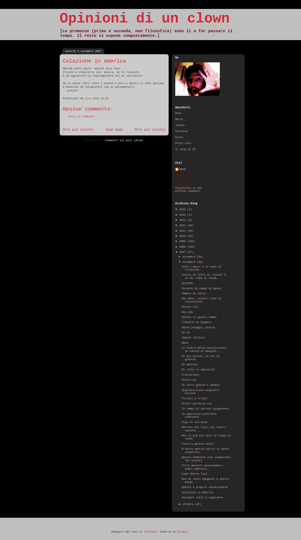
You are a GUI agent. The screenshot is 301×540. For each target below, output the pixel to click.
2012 (183, 225)
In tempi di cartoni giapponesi (205, 408)
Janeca (180, 125)
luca (182, 169)
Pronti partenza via (197, 403)
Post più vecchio (150, 130)
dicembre (189, 256)
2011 (183, 230)
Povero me (189, 379)
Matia (179, 119)
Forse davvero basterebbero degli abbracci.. (202, 467)
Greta (179, 137)
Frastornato (190, 374)
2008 (183, 246)
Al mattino (190, 364)
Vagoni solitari (193, 337)
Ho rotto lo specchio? (198, 369)
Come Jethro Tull (194, 473)
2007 (183, 252)
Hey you (187, 312)
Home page (113, 130)
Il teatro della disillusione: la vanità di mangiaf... (205, 349)
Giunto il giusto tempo (199, 317)
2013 (183, 220)
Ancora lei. (190, 306)
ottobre (188, 504)
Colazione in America (197, 492)
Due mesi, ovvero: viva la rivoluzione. (201, 300)
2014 (183, 214)
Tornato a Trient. (195, 398)
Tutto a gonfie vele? (197, 443)
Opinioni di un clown (145, 19)
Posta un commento (81, 116)
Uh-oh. (186, 332)
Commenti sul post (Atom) (124, 140)
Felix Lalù (183, 143)
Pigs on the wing (194, 422)
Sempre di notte (193, 293)
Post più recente (78, 130)
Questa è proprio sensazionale (205, 487)
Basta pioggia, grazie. (199, 327)
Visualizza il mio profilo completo (188, 189)
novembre (189, 262)
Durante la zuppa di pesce (201, 288)
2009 (183, 241)
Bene (185, 342)
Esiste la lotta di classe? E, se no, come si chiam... (205, 276)
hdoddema (150, 531)
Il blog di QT (185, 149)
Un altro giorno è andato (201, 385)
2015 (183, 209)
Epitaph (187, 283)
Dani (178, 113)
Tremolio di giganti (197, 322)
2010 (183, 236)
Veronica (181, 131)
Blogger (182, 531)
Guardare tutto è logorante (202, 497)
